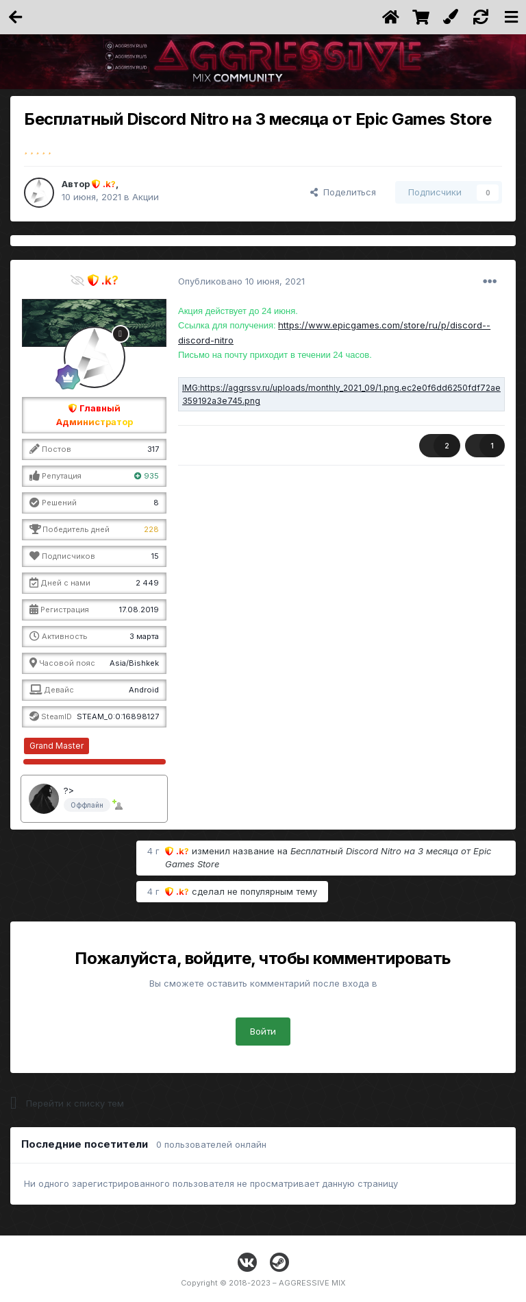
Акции (145, 196)
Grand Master (56, 745)
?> (69, 790)
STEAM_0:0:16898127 (118, 716)
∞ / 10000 (142, 745)
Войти (263, 1031)
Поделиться (343, 191)
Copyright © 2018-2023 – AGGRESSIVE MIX (263, 1283)
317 (153, 449)
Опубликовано (241, 281)
